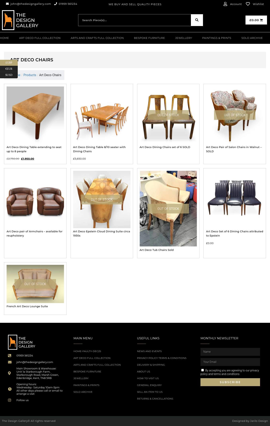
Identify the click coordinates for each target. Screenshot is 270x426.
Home (4, 37)
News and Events (149, 351)
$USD (11, 75)
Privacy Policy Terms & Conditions (162, 357)
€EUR (11, 69)
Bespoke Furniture (149, 37)
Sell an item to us (150, 391)
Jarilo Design (259, 420)
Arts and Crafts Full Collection (97, 37)
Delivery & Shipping (151, 364)
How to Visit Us (148, 378)
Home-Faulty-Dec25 (87, 351)
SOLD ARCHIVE (252, 37)
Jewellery (183, 37)
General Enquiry (149, 385)
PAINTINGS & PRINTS (216, 37)
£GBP (11, 63)
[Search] (197, 20)
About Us (143, 371)
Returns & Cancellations (155, 398)
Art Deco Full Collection (40, 37)
